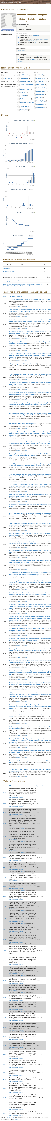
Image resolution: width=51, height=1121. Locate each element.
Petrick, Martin (24, 75)
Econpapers (18, 306)
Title (11, 786)
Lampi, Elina (23, 95)
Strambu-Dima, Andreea (27, 102)
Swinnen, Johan (40, 78)
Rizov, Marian (40, 104)
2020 (4, 1088)
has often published (42, 39)
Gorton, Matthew (8, 75)
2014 (4, 886)
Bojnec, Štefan (40, 84)
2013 (4, 803)
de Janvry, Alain (40, 107)
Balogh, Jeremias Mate (26, 84)
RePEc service (10, 1117)
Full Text (11, 797)
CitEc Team (18, 1119)
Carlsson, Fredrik (25, 89)
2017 (4, 867)
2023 (4, 1079)
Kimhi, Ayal (39, 75)
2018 (4, 793)
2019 (4, 1097)
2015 (4, 1054)
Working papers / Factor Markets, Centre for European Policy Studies (21, 281)
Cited (43, 786)
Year (5, 296)
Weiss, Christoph (41, 91)
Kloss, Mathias (24, 78)
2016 (4, 857)
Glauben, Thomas (41, 81)
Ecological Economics (9, 271)
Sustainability (6, 268)
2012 (4, 961)
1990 (4, 896)
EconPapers (21, 50)
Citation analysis (18, 797)
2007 (4, 929)
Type (39, 786)
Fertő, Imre (23, 92)
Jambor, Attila (24, 109)
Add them (33, 59)
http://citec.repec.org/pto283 (34, 56)
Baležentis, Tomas (25, 81)
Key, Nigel (39, 97)
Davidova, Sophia (41, 88)
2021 (4, 1072)
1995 (4, 877)
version (23, 816)
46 (35, 42)
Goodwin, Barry (40, 101)
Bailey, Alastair (40, 94)
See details (36, 35)
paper (26, 306)
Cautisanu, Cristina (25, 99)
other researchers (33, 40)
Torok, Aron (7, 78)
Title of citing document (16, 296)
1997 (4, 950)
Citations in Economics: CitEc (11, 2)
